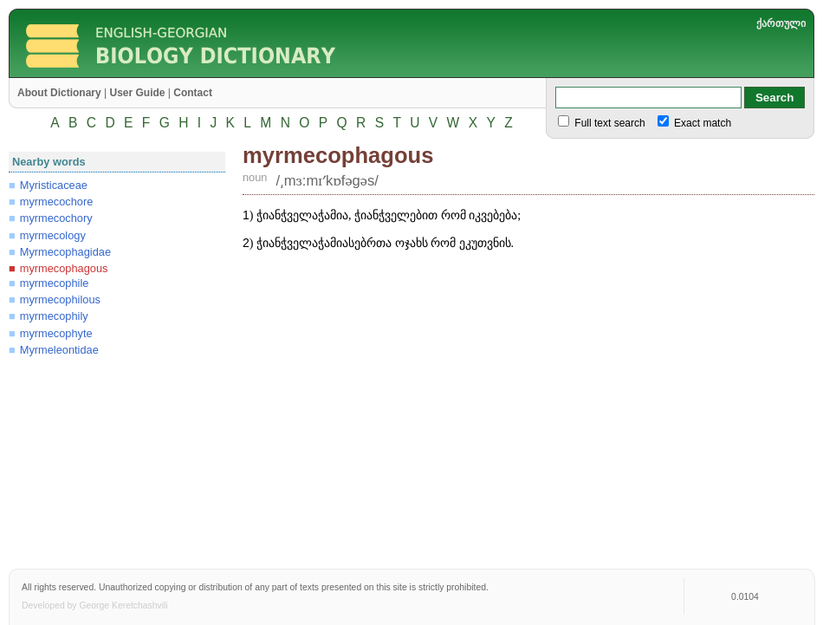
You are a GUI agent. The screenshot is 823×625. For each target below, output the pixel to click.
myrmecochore (57, 201)
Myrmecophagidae (65, 251)
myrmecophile (54, 283)
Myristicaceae (53, 185)
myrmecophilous (60, 299)
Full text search (608, 123)
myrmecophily (54, 315)
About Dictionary (59, 93)
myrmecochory (56, 218)
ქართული (781, 23)
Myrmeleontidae (59, 349)
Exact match (701, 123)
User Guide (137, 93)
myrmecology (53, 235)
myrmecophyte (56, 333)
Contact (192, 93)
